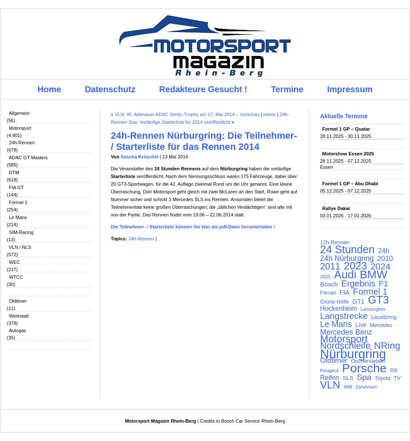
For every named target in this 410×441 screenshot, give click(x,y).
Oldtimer (18, 301)
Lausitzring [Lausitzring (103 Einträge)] (383, 317)
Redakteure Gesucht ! (203, 89)
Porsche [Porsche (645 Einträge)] (364, 368)
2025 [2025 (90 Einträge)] (325, 276)
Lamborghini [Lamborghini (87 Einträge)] (373, 309)
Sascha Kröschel (140, 156)
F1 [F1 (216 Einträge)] (383, 283)
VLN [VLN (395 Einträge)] (330, 385)
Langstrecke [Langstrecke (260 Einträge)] (344, 315)
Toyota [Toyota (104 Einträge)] (382, 378)
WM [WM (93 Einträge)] (348, 386)
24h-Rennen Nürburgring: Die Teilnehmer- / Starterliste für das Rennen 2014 (204, 141)
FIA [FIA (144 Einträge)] (344, 292)
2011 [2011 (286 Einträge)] (330, 266)
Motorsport (20, 128)
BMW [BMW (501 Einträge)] (373, 274)
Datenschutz (110, 89)
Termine (287, 89)
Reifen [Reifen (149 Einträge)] (329, 377)
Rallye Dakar (336, 208)
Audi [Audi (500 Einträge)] (345, 274)
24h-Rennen (22, 142)
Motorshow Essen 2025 (348, 153)
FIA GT (16, 187)
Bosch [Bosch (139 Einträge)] (329, 284)
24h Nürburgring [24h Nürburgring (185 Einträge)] (347, 258)
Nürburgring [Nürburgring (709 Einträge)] (353, 353)
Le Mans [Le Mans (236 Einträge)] (336, 324)
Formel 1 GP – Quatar (346, 128)
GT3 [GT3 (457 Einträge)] (378, 299)
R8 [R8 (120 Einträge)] (393, 370)
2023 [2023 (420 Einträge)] (355, 266)
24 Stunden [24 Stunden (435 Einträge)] (347, 249)
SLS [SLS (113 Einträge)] (348, 378)
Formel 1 (18, 202)
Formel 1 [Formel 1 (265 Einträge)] (370, 291)
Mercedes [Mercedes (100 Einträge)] (381, 325)
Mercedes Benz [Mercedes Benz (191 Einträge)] (346, 332)
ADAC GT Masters (28, 157)
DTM (14, 172)
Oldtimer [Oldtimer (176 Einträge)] (333, 360)
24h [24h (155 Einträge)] (383, 251)
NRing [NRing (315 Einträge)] (387, 345)
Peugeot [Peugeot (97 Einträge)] (329, 370)
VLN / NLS (20, 247)
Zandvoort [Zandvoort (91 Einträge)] (366, 386)
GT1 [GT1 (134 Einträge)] (358, 301)
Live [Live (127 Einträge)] (361, 324)
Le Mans (18, 217)
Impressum (350, 89)
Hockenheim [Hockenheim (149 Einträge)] (338, 308)
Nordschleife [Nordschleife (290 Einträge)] (345, 345)
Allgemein (19, 113)
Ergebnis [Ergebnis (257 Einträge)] (358, 283)
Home (49, 89)
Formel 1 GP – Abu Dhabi (350, 183)
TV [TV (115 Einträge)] (397, 378)
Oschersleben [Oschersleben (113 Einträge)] (368, 361)
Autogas (17, 330)
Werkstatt (19, 315)
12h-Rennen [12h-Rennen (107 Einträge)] (334, 242)
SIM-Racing (21, 232)
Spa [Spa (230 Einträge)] (364, 377)
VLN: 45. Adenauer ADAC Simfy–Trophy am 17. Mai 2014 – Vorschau (187, 114)
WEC (14, 262)
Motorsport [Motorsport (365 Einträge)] (344, 339)
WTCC (16, 277)
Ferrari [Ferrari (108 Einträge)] (328, 292)
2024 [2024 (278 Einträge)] (380, 266)
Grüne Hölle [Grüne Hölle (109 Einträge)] (334, 301)
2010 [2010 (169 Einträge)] (385, 258)
